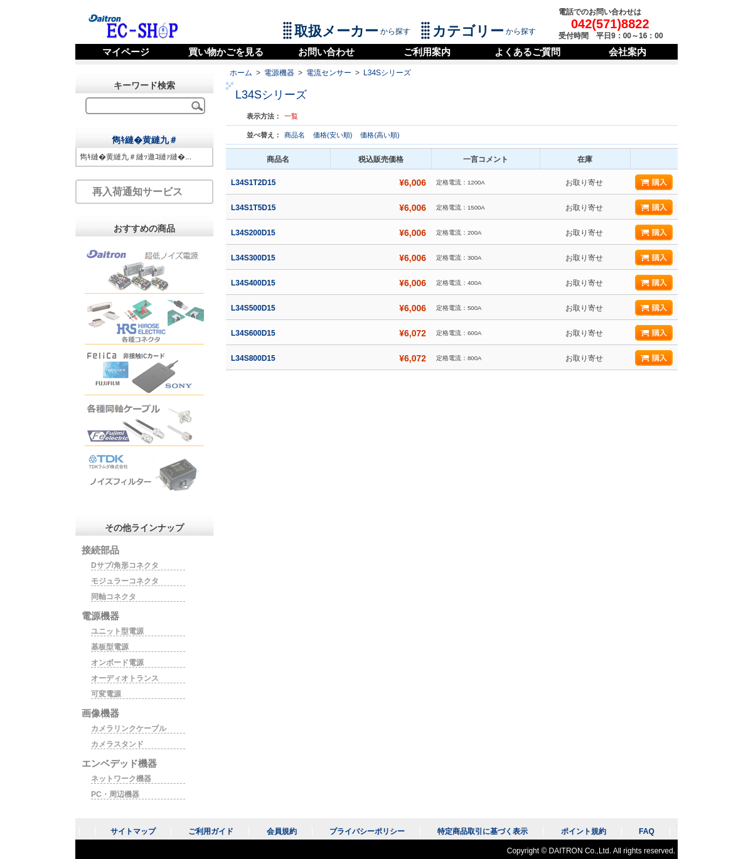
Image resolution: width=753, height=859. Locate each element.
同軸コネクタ (113, 596)
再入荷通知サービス (137, 191)
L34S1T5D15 (254, 207)
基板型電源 (110, 647)
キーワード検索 (144, 85)
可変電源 (106, 694)
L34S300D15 (254, 257)
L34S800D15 (254, 358)
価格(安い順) (333, 135)
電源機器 (279, 72)
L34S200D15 (254, 232)
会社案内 (627, 51)
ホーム (241, 72)
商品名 (295, 135)
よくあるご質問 (527, 51)
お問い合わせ (326, 51)
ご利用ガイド (211, 831)
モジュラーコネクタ (125, 581)
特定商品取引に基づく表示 (482, 831)
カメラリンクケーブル (128, 728)
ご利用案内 (427, 51)
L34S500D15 (254, 308)
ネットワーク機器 (121, 778)
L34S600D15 (254, 333)
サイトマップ (133, 831)
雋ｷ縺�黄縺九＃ (145, 140)
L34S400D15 (254, 283)
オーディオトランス (125, 678)
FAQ (646, 831)
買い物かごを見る (226, 51)
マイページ (125, 51)
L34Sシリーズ (387, 72)
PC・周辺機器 (115, 794)
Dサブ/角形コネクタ (125, 565)
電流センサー (328, 72)
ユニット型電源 (117, 631)
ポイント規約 (583, 831)
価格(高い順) (379, 135)
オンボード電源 (117, 662)
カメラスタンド (117, 744)
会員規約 (281, 831)
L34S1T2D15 (254, 182)
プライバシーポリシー (367, 831)
